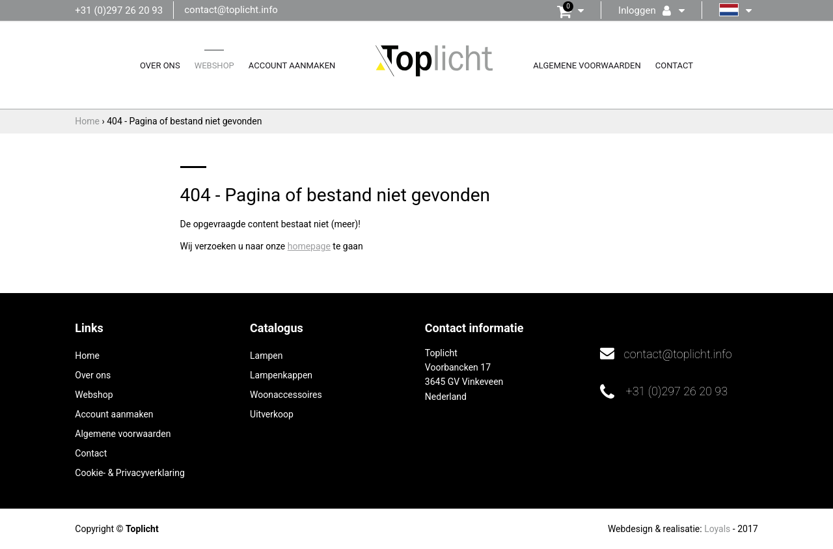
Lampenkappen (281, 375)
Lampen (266, 355)
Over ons (160, 65)
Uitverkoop (272, 414)
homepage (309, 246)
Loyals (717, 529)
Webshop (214, 65)
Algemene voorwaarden (586, 65)
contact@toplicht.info (231, 10)
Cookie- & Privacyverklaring (129, 473)
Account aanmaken (292, 65)
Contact (674, 65)
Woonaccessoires (286, 394)
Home (87, 355)
